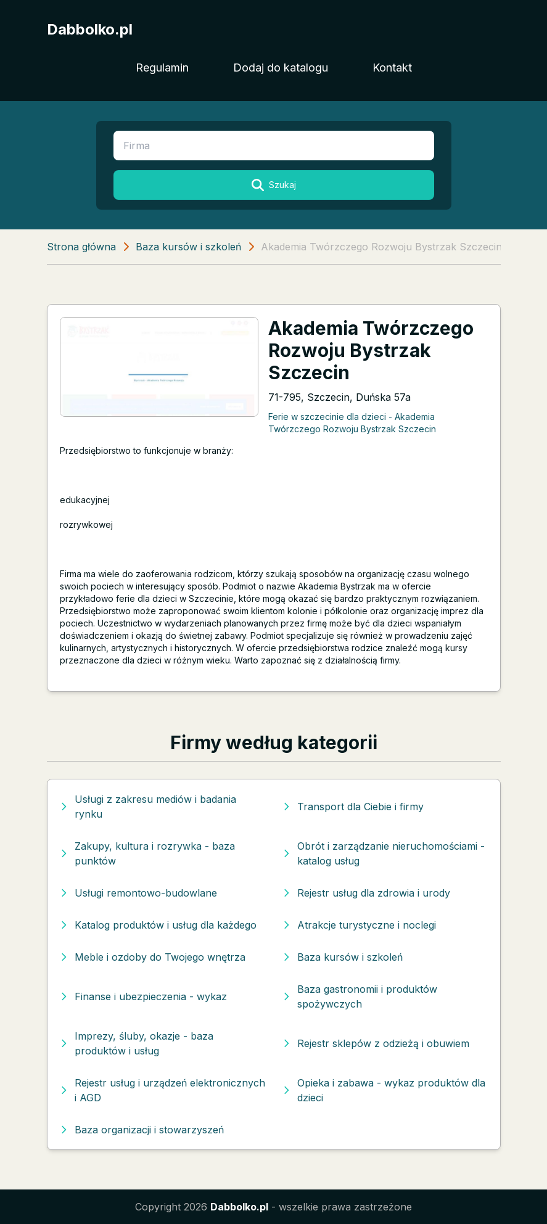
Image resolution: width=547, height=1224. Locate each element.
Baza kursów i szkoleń (188, 246)
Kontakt (392, 67)
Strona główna (81, 246)
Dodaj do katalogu (280, 67)
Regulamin (162, 67)
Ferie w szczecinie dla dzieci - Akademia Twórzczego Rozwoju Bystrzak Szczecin (352, 422)
